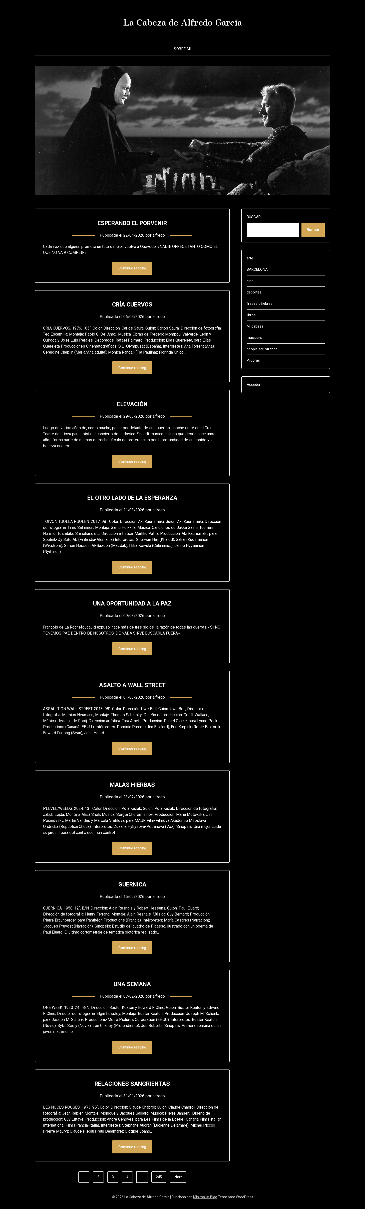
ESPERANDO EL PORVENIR (132, 222)
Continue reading (132, 268)
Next (178, 1182)
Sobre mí (182, 49)
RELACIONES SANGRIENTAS (132, 1087)
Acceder (253, 384)
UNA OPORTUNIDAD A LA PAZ (132, 604)
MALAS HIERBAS (132, 787)
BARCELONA (257, 269)
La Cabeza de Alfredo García (182, 20)
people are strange (262, 349)
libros (251, 315)
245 (159, 1182)
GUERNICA (132, 887)
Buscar (254, 217)
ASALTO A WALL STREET (132, 687)
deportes (254, 292)
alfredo (160, 235)
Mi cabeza (255, 326)
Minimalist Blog (205, 1202)
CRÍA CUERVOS (132, 304)
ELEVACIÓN (132, 404)
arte (250, 258)
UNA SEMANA (132, 987)
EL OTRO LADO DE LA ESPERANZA (132, 498)
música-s (254, 337)
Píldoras (253, 360)
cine (250, 281)
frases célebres (259, 303)
